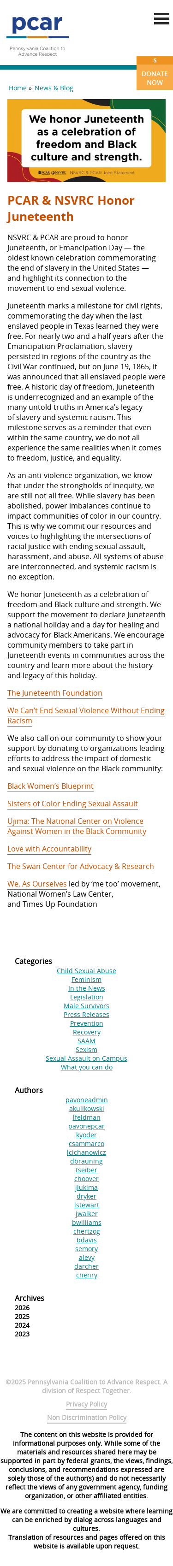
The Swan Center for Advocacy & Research (80, 866)
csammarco (86, 1143)
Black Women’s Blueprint (50, 786)
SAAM (86, 1040)
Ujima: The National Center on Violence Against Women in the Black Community (76, 826)
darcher (86, 1266)
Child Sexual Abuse (86, 970)
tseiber (86, 1169)
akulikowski (86, 1108)
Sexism (86, 1049)
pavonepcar (86, 1126)
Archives (29, 1298)
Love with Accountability (49, 849)
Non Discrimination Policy (86, 1417)
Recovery (87, 1032)
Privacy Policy (86, 1404)
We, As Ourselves (37, 884)
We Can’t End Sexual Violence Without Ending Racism (86, 715)
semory (86, 1248)
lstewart (86, 1204)
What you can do (87, 1067)
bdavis (87, 1239)
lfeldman (87, 1117)
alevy (87, 1257)
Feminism (86, 979)
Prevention (86, 1023)
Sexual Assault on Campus (86, 1058)
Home (18, 87)
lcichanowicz (86, 1152)
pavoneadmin (87, 1099)
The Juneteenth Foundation (54, 693)
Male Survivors (86, 1005)
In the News (86, 988)
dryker (86, 1196)
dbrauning (86, 1161)
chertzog (86, 1231)
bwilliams (86, 1222)
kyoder (86, 1134)
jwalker (87, 1213)
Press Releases (86, 1014)
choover (86, 1178)
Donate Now (155, 71)
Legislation (86, 997)
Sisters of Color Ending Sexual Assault (72, 803)
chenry (86, 1275)
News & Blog (54, 87)
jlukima (86, 1187)
